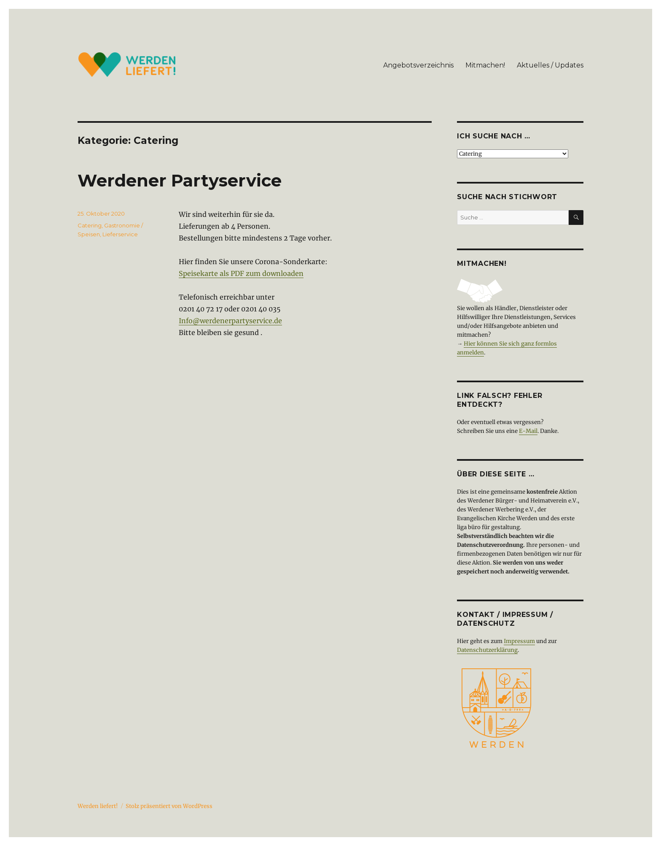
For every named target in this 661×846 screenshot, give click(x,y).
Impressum (519, 641)
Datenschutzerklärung (487, 650)
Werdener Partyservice (180, 180)
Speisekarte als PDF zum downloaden (241, 273)
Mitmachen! (485, 65)
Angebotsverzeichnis (418, 65)
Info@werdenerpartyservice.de (230, 320)
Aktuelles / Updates (550, 65)
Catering (90, 225)
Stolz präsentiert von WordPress (169, 806)
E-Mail (528, 431)
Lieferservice (120, 234)
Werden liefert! (98, 806)
